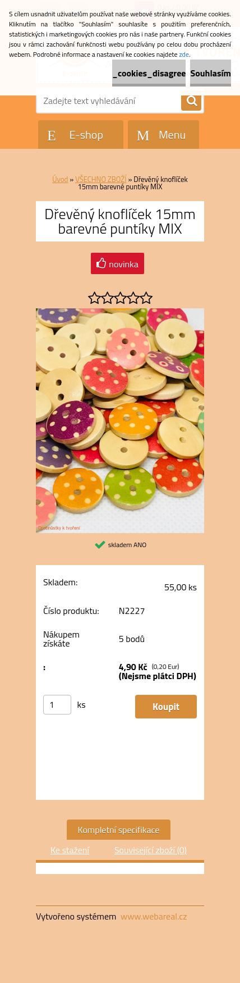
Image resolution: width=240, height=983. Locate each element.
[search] (191, 101)
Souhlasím (210, 73)
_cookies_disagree (149, 73)
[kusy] (57, 705)
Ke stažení (69, 850)
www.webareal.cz (154, 916)
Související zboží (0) (150, 850)
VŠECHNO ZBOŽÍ (100, 179)
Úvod (60, 179)
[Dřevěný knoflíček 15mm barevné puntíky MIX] (120, 313)
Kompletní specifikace (119, 829)
